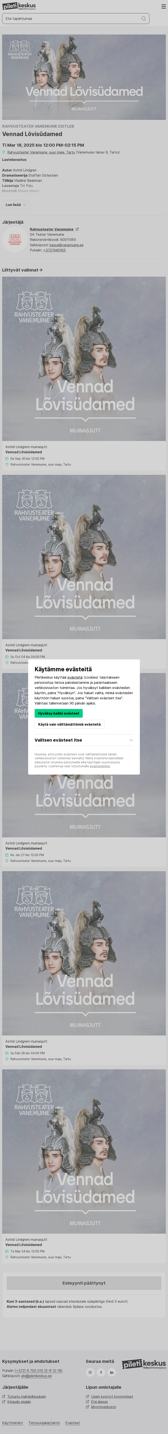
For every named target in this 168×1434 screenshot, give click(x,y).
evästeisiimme (100, 766)
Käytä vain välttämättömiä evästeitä (69, 724)
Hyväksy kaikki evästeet (58, 713)
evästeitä (74, 677)
